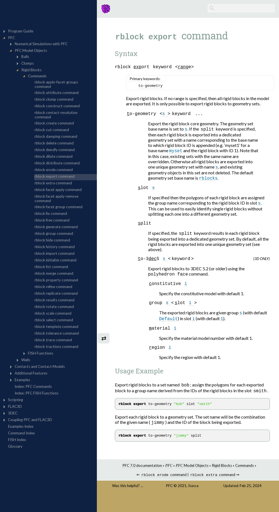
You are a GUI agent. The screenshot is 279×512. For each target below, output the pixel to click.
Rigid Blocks (222, 480)
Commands (244, 480)
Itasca (193, 501)
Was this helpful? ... (127, 501)
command (163, 490)
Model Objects (192, 480)
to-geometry (150, 87)
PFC (169, 501)
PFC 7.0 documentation (142, 480)
